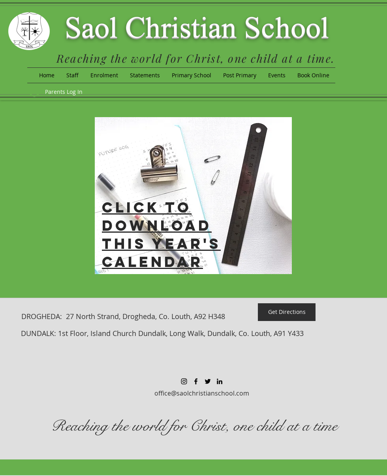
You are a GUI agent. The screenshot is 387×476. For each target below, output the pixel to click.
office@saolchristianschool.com (201, 393)
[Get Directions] (287, 312)
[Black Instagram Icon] (184, 381)
